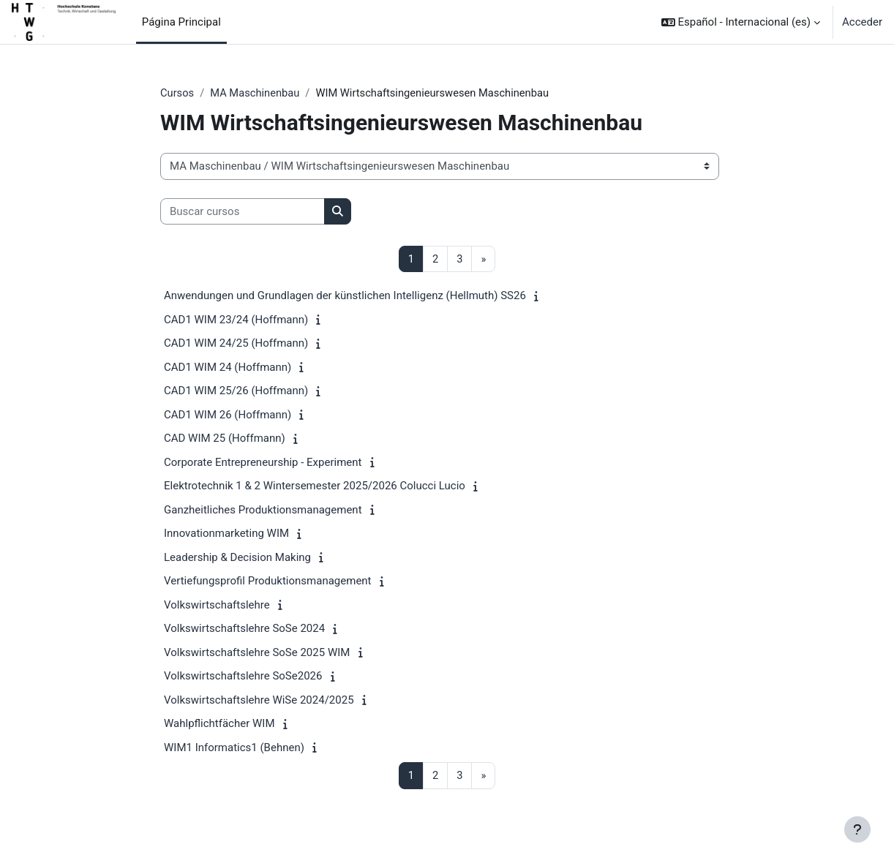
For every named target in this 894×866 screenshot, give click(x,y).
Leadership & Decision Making (237, 558)
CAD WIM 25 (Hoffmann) (224, 438)
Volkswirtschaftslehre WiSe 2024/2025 (259, 700)
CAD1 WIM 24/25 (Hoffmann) (236, 343)
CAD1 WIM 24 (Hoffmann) (227, 367)
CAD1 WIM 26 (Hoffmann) (227, 415)
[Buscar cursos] (242, 211)
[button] (741, 22)
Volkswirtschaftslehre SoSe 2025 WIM (257, 653)
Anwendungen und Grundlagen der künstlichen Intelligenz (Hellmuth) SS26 (345, 296)
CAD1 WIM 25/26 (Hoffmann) (236, 391)
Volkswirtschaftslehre (217, 605)
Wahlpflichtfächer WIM (219, 724)
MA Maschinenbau (256, 92)
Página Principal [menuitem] (181, 22)
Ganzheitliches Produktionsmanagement (263, 510)
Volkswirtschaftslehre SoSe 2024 (244, 629)
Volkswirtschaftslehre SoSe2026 (243, 676)
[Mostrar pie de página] (857, 829)
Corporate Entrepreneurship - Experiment (262, 463)
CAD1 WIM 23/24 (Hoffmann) (236, 320)
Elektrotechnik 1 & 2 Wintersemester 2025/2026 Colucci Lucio (314, 486)
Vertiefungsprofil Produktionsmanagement (268, 581)
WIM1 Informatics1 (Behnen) (234, 748)
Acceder (862, 22)
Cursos (177, 92)
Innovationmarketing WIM (226, 534)
